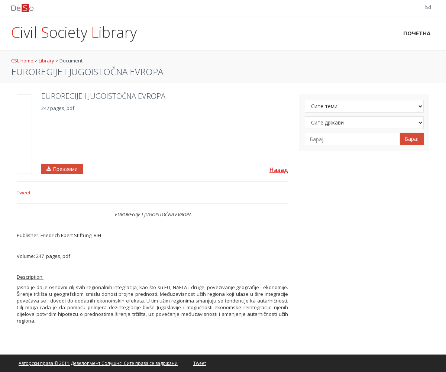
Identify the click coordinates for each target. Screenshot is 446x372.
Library (46, 60)
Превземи (62, 168)
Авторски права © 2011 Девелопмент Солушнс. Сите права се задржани (98, 363)
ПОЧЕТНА (416, 33)
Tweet (23, 192)
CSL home (22, 60)
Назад (278, 170)
